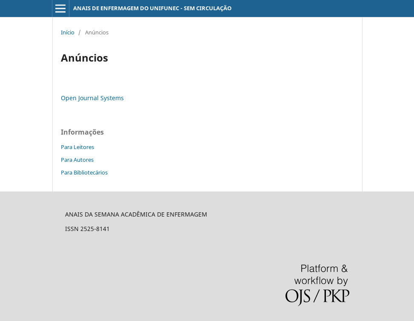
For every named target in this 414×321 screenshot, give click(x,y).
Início (67, 32)
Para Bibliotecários (84, 172)
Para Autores (77, 159)
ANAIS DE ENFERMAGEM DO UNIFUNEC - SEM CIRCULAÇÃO (152, 8)
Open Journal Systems (92, 98)
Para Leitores (77, 147)
